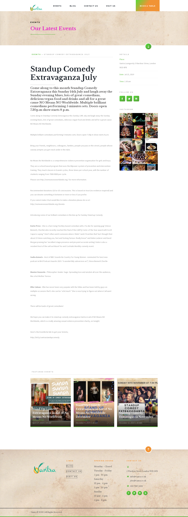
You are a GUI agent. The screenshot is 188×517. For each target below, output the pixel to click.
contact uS (91, 6)
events (57, 6)
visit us (111, 6)
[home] (36, 5)
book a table (148, 6)
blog (73, 6)
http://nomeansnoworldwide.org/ (54, 179)
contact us (74, 471)
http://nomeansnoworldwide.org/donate (47, 204)
